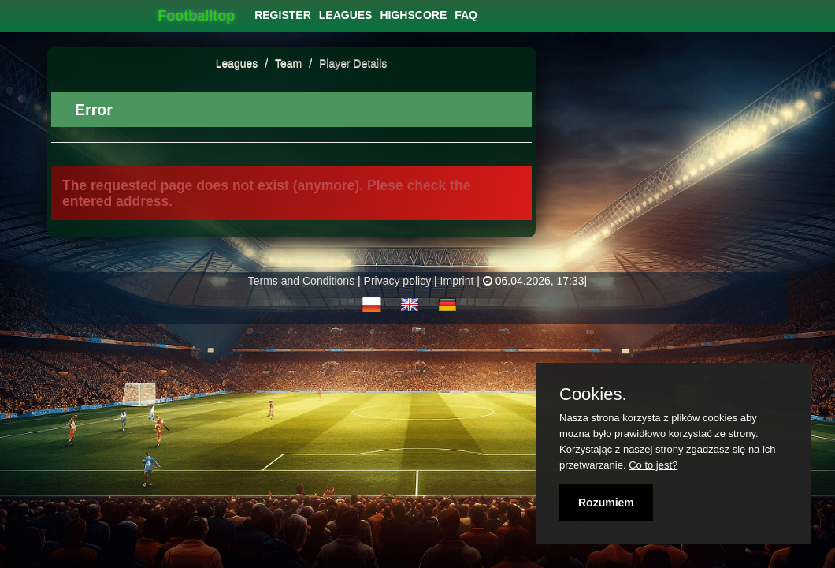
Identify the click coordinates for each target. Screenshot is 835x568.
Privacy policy (398, 281)
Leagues (237, 63)
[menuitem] (282, 15)
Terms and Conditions (301, 281)
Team (290, 63)
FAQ (466, 15)
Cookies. (593, 394)
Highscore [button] (413, 15)
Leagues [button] (346, 15)
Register (282, 15)
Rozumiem (606, 502)
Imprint (457, 281)
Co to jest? (653, 465)
